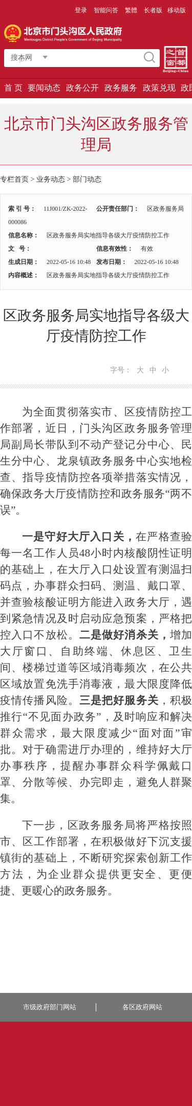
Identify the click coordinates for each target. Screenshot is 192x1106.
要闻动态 (44, 87)
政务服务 (120, 87)
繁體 (131, 10)
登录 (81, 10)
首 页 (13, 87)
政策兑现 (159, 87)
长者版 (153, 10)
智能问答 (106, 10)
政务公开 (82, 87)
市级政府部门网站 (49, 1007)
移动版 (176, 10)
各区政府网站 (142, 1007)
